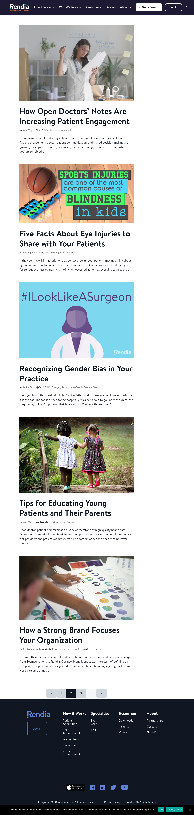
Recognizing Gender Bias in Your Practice (76, 373)
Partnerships (155, 721)
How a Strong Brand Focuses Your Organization (69, 634)
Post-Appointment (71, 753)
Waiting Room (72, 739)
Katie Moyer (28, 130)
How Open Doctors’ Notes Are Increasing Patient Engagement (74, 116)
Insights (124, 727)
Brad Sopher (28, 252)
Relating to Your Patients (63, 252)
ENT (93, 730)
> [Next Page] (101, 693)
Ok (161, 809)
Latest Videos (94, 648)
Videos (123, 733)
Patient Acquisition (70, 722)
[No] (189, 809)
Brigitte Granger (30, 648)
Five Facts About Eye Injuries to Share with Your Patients (74, 238)
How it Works (42, 7)
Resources (92, 7)
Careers (152, 727)
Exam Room (70, 745)
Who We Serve (68, 7)
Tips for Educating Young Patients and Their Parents (65, 507)
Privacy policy (175, 809)
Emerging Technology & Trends (67, 387)
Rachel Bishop (29, 387)
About (124, 7)
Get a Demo (149, 7)
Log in (173, 7)
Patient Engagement (60, 130)
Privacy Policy (112, 802)
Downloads (126, 721)
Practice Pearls (91, 387)
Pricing (111, 7)
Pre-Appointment (71, 731)
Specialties (100, 713)
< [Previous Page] (51, 693)
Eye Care (94, 722)
